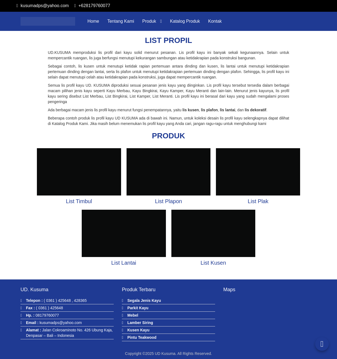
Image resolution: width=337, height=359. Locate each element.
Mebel (132, 315)
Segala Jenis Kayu (144, 300)
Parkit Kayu (137, 308)
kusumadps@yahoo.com (42, 5)
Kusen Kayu (138, 330)
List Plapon (168, 201)
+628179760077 (92, 5)
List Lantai (123, 263)
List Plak (258, 201)
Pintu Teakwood (141, 337)
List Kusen (213, 263)
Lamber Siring (140, 322)
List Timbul (79, 201)
